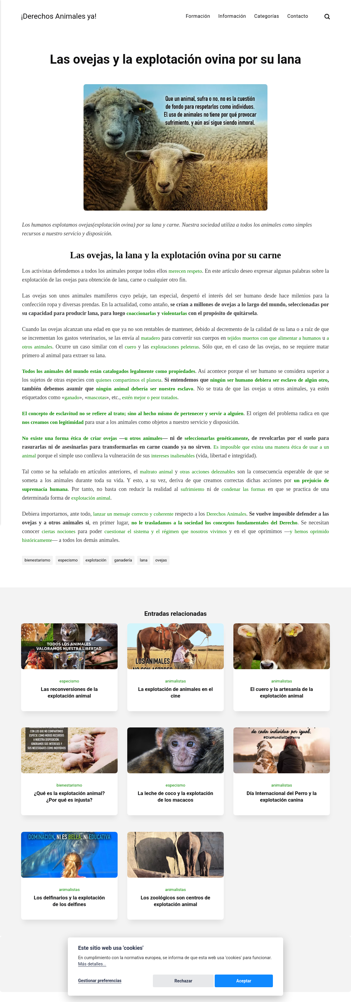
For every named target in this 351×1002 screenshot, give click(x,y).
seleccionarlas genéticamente (218, 438)
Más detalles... (92, 965)
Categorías (266, 16)
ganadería (129, 560)
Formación (198, 16)
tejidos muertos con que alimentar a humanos (279, 338)
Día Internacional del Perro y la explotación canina (281, 803)
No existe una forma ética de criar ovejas (70, 438)
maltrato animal (154, 472)
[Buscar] (327, 16)
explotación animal (92, 498)
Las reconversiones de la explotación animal (69, 695)
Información (232, 16)
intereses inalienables (175, 456)
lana (151, 560)
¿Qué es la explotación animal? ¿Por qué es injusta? (69, 803)
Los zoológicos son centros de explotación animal (175, 910)
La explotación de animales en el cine (175, 695)
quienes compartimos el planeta (154, 380)
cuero (136, 347)
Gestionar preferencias (100, 981)
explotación (101, 560)
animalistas (175, 684)
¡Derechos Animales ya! (61, 16)
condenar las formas (244, 489)
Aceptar (259, 981)
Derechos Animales (233, 514)
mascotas (118, 397)
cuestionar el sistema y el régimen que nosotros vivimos (188, 531)
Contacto (297, 16)
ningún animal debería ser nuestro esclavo (175, 389)
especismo (70, 560)
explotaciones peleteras (180, 347)
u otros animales (145, 438)
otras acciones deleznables (208, 472)
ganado (91, 397)
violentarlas (177, 313)
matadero (151, 338)
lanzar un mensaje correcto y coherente (136, 514)
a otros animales (44, 347)
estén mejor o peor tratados (173, 397)
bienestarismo (38, 560)
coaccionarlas (142, 313)
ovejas (169, 560)
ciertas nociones (80, 531)
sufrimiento (192, 489)
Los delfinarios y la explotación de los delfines (69, 910)
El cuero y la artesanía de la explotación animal (281, 695)
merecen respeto (188, 271)
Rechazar (228, 981)
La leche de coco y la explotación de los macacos (175, 803)
